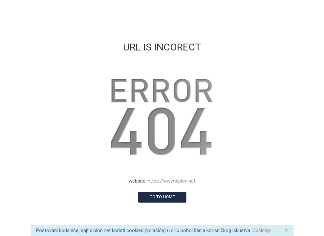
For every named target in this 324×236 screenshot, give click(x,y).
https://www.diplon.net (171, 181)
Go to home (162, 196)
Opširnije (261, 230)
